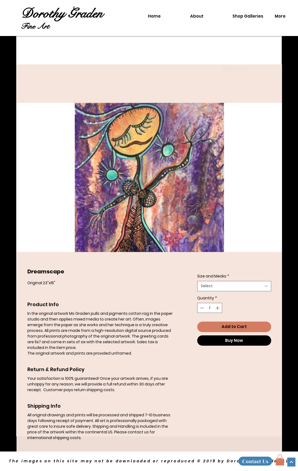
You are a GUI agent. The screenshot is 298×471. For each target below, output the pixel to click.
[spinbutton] (210, 308)
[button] (279, 460)
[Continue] (291, 461)
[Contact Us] (255, 461)
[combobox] (234, 286)
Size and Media (213, 276)
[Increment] (218, 308)
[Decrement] (201, 308)
